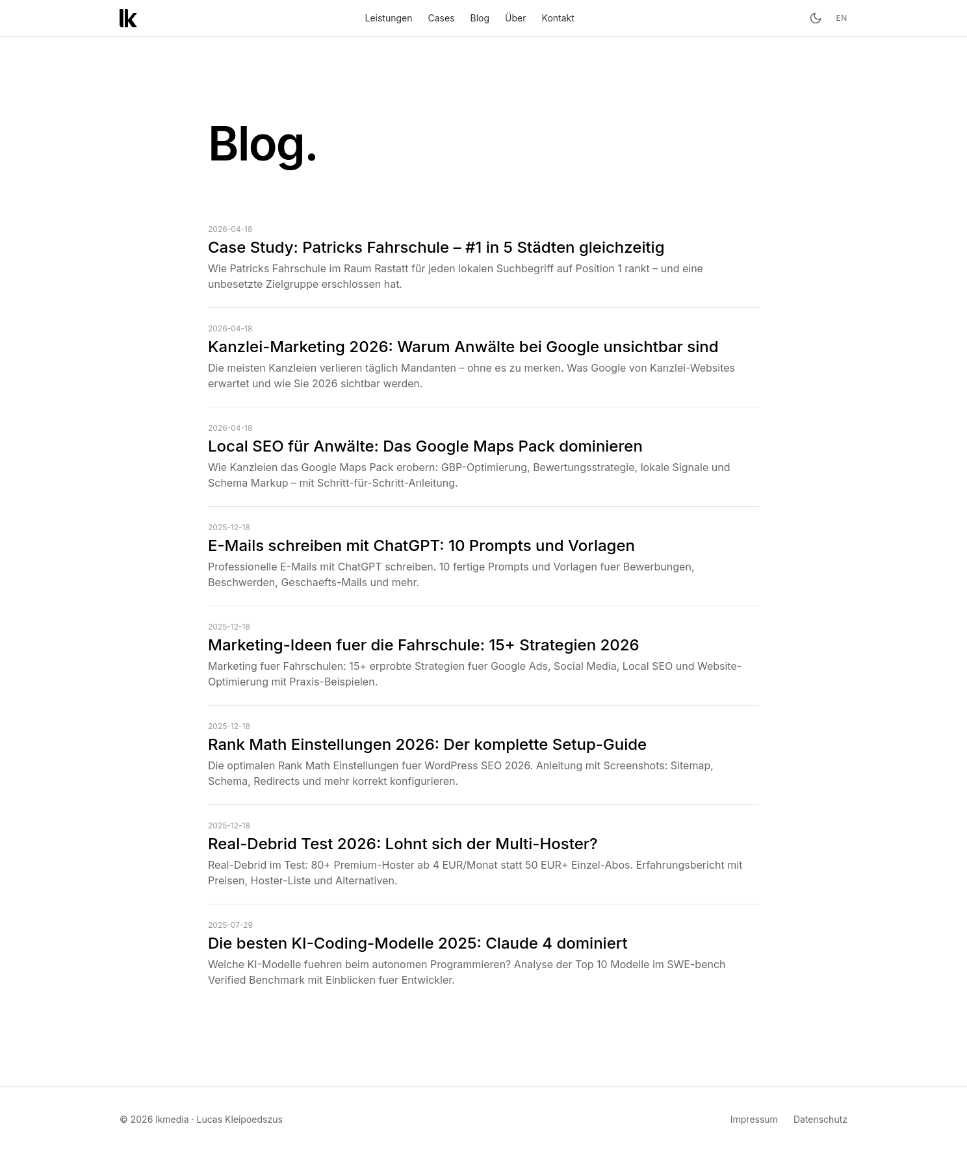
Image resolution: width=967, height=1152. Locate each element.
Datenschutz (820, 1119)
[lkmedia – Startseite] (128, 18)
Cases (441, 17)
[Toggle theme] (816, 18)
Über (515, 17)
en (841, 18)
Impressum (754, 1119)
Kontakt (558, 17)
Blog (480, 17)
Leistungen (389, 17)
